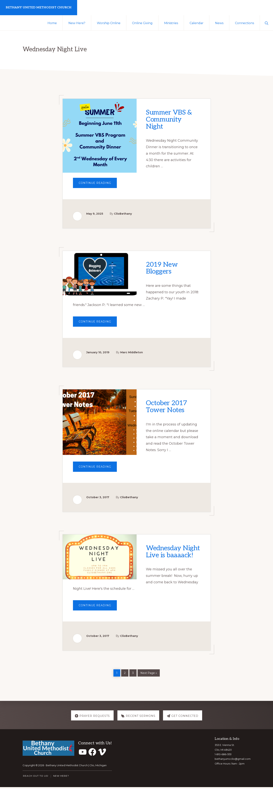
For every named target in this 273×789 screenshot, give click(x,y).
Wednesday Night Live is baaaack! (166, 557)
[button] (266, 22)
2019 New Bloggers (163, 268)
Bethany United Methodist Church (38, 7)
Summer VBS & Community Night (170, 119)
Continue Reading (98, 184)
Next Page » (148, 674)
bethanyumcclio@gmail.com (233, 760)
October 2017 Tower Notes (168, 407)
